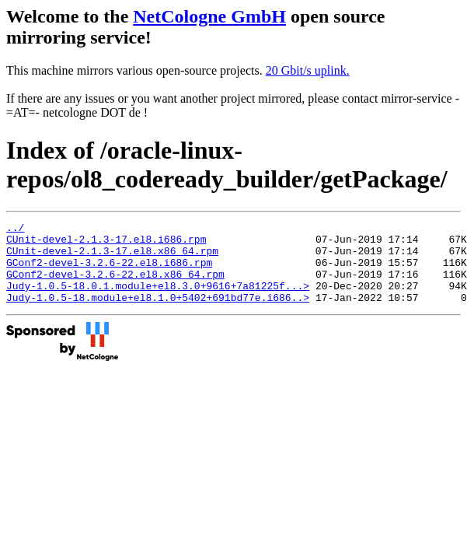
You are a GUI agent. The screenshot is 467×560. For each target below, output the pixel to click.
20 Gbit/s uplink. (308, 70)
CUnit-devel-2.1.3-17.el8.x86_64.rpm (112, 257)
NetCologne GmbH (209, 16)
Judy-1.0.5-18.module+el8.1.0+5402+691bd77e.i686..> (157, 313)
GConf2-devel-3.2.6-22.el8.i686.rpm (109, 271)
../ (15, 229)
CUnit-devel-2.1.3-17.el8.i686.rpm (106, 243)
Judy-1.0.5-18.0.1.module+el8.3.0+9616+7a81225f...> (157, 299)
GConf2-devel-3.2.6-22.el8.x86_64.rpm (115, 285)
